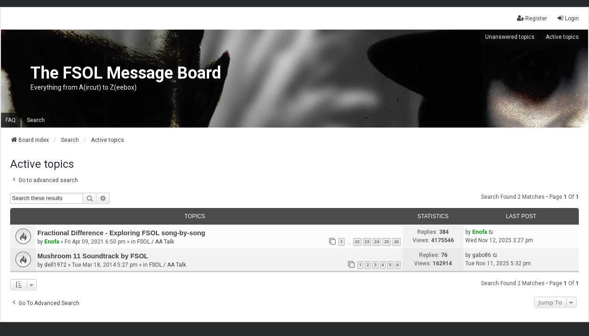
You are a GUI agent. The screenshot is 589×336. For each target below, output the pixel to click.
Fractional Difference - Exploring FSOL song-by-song (121, 233)
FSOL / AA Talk (155, 241)
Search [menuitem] (36, 120)
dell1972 (55, 265)
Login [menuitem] (568, 18)
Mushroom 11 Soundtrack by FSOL (92, 256)
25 (386, 241)
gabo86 (481, 255)
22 (357, 241)
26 (396, 241)
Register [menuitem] (532, 18)
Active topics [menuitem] (562, 37)
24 (376, 241)
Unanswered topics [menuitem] (510, 37)
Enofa (51, 241)
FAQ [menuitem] (11, 120)
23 (367, 241)
